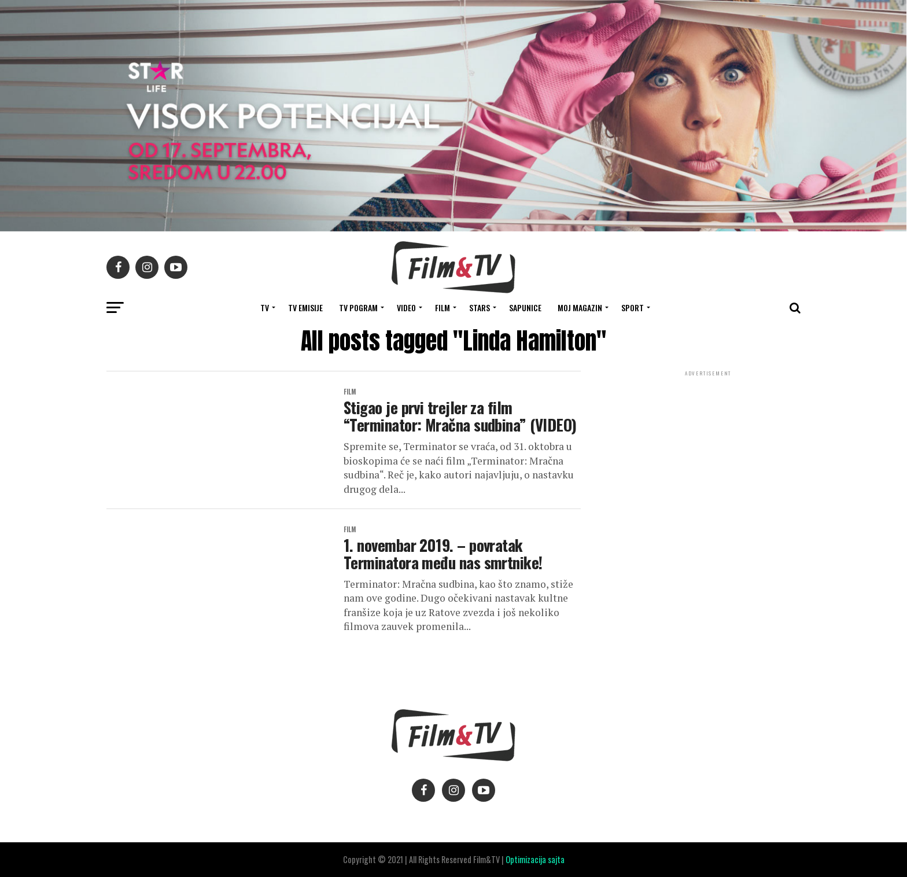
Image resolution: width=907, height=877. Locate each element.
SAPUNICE (525, 307)
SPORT (632, 307)
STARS (479, 307)
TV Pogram (358, 307)
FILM (442, 307)
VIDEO (406, 307)
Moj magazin (580, 307)
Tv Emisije (305, 307)
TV (264, 307)
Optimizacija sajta (535, 859)
